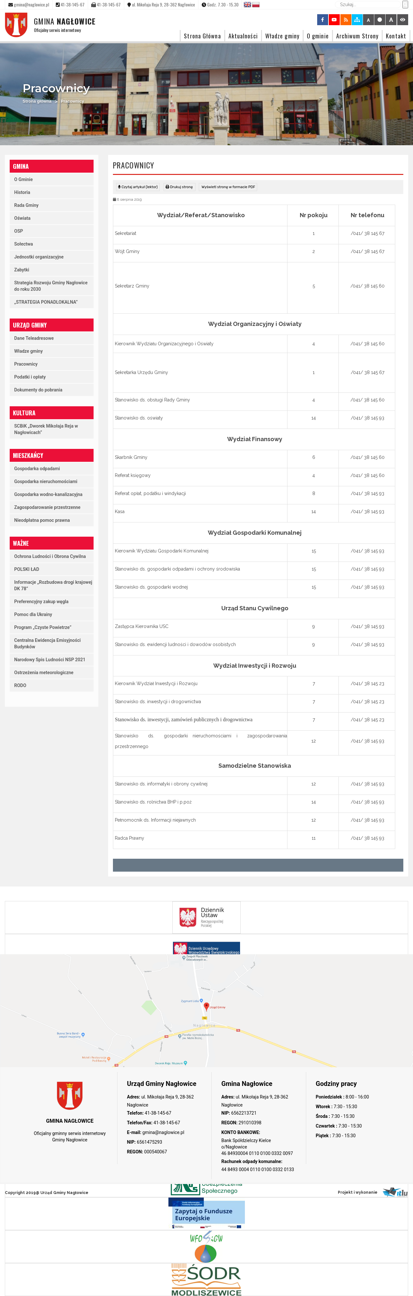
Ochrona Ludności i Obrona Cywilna (50, 556)
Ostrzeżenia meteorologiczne (44, 672)
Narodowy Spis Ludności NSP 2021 (50, 659)
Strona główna (37, 101)
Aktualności (243, 35)
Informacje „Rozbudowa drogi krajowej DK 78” (53, 585)
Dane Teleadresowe (34, 338)
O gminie (318, 35)
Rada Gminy (26, 205)
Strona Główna (202, 35)
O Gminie (23, 179)
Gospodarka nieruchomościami (45, 481)
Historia (22, 192)
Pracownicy (26, 364)
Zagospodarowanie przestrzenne (47, 507)
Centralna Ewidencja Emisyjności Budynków (47, 643)
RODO (20, 685)
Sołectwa (23, 244)
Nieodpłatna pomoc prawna (42, 520)
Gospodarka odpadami (37, 468)
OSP (18, 231)
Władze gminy (282, 35)
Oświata (22, 218)
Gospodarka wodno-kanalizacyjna (48, 494)
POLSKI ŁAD (26, 569)
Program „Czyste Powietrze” (42, 627)
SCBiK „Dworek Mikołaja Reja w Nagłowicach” (46, 429)
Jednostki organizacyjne (39, 256)
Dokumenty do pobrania (38, 389)
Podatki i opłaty (30, 377)
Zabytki (21, 269)
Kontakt (396, 35)
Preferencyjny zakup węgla (41, 601)
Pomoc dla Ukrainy (33, 614)
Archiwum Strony (357, 35)
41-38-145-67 (157, 1113)
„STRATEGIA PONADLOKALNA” (46, 302)
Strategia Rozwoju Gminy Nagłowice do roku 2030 (50, 286)
